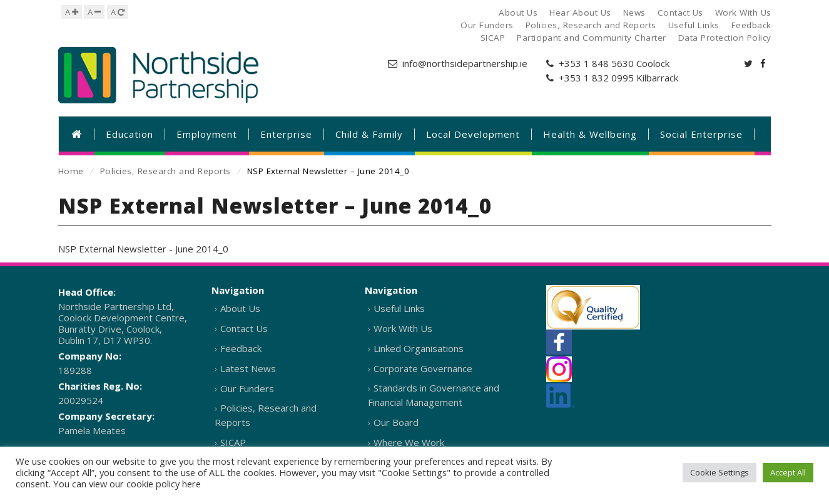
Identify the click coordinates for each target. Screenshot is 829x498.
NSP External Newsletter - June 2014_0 (143, 248)
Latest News (248, 368)
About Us (240, 308)
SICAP (233, 442)
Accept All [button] (788, 472)
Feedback (241, 348)
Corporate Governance (423, 368)
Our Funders (247, 388)
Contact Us (244, 328)
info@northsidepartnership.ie (464, 63)
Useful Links (399, 308)
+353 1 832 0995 (596, 77)
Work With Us (403, 328)
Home (71, 171)
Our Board (396, 422)
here (191, 483)
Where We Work (409, 442)
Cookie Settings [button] (719, 472)
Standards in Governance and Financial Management (433, 394)
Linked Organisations (419, 348)
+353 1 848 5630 (596, 63)
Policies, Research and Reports (165, 171)
